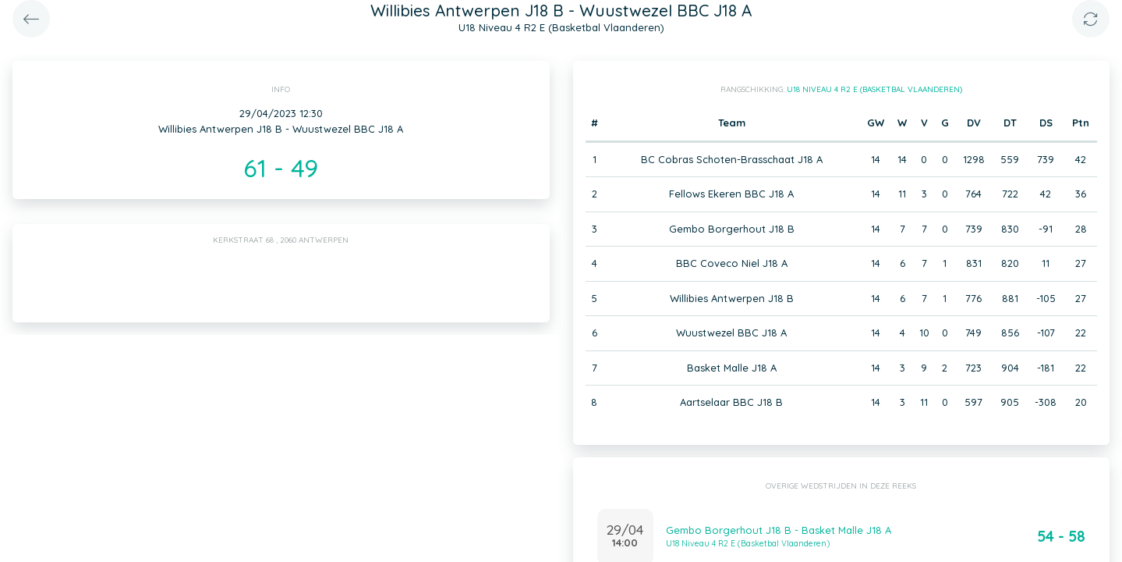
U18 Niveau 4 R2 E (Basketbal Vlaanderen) (874, 89)
